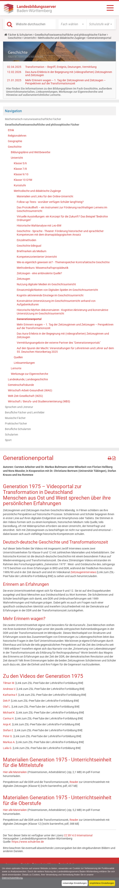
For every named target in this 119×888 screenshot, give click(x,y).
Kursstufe (20, 185)
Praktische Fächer (16, 423)
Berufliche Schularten (18, 429)
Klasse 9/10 (21, 174)
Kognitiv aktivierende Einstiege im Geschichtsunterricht (50, 295)
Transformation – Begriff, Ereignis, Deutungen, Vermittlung (61, 66)
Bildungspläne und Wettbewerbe (30, 152)
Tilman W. (9, 683)
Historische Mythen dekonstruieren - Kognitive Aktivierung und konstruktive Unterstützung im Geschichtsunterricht (62, 311)
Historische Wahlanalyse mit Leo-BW (39, 225)
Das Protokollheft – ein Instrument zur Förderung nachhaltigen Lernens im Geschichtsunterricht (62, 209)
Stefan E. (8, 730)
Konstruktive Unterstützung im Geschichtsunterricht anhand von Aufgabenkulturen (56, 302)
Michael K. (9, 712)
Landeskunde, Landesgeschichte (28, 379)
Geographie (15, 141)
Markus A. (9, 742)
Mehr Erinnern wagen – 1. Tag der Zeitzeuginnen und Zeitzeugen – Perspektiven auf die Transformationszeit (65, 82)
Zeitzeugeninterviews (83, 572)
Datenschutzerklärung (12, 878)
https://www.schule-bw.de (28, 841)
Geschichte (14, 37)
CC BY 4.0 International (78, 835)
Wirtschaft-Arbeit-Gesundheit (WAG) (30, 390)
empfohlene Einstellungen (102, 883)
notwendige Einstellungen (74, 883)
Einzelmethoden (26, 240)
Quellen (18, 357)
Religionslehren (17, 135)
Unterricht (30, 37)
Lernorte (16, 368)
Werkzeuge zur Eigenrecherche (29, 373)
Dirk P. (6, 700)
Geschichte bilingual (29, 245)
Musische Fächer (15, 418)
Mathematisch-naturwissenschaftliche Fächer (33, 119)
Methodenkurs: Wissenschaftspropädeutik (42, 267)
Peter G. (8, 736)
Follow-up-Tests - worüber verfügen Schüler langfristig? (50, 201)
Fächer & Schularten (20, 34)
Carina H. (8, 718)
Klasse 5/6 (20, 163)
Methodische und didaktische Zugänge (61, 37)
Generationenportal (29, 319)
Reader (74, 782)
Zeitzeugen (23, 278)
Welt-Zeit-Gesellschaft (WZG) (25, 395)
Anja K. (7, 724)
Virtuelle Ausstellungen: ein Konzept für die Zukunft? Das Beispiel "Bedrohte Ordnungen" (62, 218)
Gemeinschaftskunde (21, 384)
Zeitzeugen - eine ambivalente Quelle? (39, 273)
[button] (72, 24)
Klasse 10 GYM (23, 179)
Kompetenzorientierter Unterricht (37, 256)
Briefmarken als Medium (31, 251)
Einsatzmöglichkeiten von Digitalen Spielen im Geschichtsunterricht (57, 289)
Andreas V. (9, 688)
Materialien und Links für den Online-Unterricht (45, 196)
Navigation (13, 111)
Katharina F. (10, 694)
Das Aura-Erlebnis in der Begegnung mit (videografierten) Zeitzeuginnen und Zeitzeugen (63, 335)
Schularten (11, 434)
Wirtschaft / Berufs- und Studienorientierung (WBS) (39, 401)
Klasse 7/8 (20, 168)
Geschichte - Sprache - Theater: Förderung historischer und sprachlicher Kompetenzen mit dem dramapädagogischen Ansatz (60, 232)
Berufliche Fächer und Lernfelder (25, 412)
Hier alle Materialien (15, 772)
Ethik (11, 130)
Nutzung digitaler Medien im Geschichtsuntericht (46, 284)
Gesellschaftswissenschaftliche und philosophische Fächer (70, 34)
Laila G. (8, 748)
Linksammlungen (24, 362)
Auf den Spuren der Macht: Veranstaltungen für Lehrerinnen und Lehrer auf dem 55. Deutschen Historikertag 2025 (65, 350)
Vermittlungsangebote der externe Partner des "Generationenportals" (58, 342)
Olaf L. (7, 706)
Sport (8, 440)
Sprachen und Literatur (19, 407)
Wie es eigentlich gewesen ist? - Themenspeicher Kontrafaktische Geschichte (63, 262)
